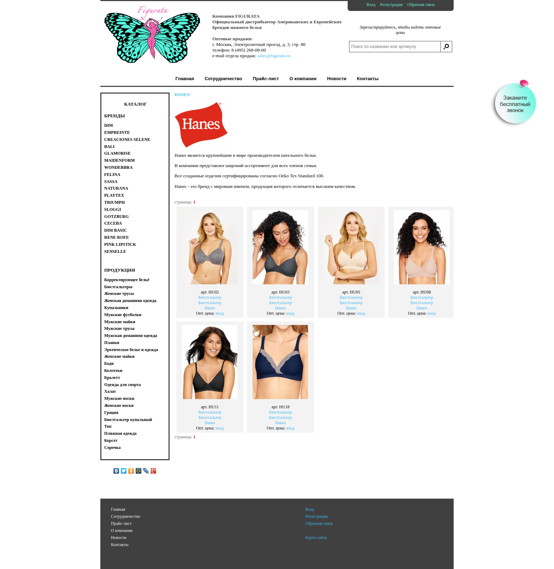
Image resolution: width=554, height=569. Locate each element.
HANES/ (182, 94)
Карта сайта (316, 537)
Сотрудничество (125, 516)
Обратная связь (421, 4)
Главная (118, 509)
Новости (118, 537)
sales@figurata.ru (273, 55)
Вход (370, 4)
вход (220, 313)
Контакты (120, 544)
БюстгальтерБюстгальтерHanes (210, 295)
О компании (121, 530)
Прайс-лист (121, 523)
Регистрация (391, 4)
